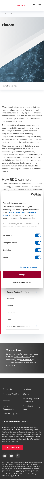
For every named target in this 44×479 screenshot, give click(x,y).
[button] (23, 291)
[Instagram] (18, 456)
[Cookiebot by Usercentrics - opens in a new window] (31, 194)
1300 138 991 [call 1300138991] (26, 359)
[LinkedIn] (5, 456)
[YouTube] (11, 456)
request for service (22, 356)
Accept (22, 275)
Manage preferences (28, 267)
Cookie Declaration (16, 212)
